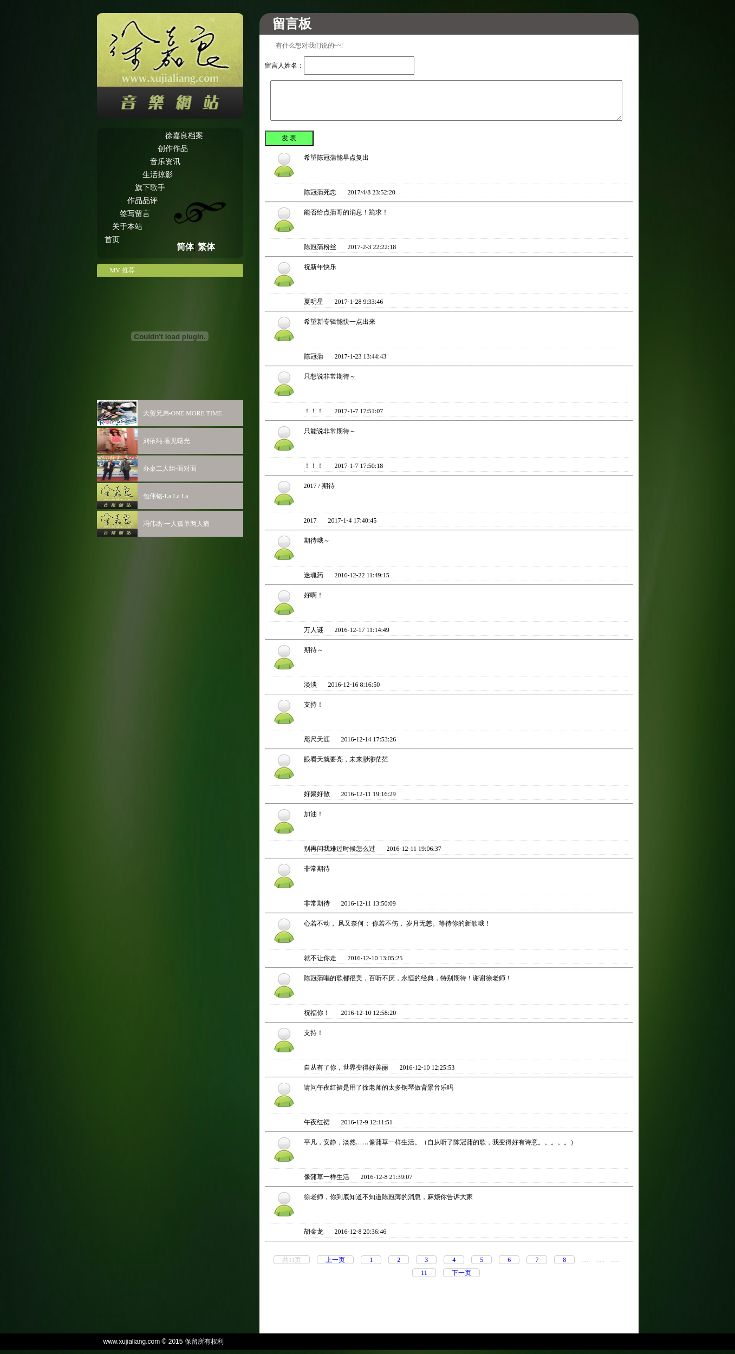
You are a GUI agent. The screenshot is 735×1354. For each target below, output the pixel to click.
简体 (185, 246)
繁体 (206, 246)
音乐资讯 (165, 162)
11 (424, 1273)
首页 (112, 240)
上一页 (335, 1260)
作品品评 (142, 201)
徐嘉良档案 (184, 136)
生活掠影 (157, 175)
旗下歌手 (150, 188)
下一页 (461, 1273)
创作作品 (173, 149)
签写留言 (135, 214)
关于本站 (127, 227)
